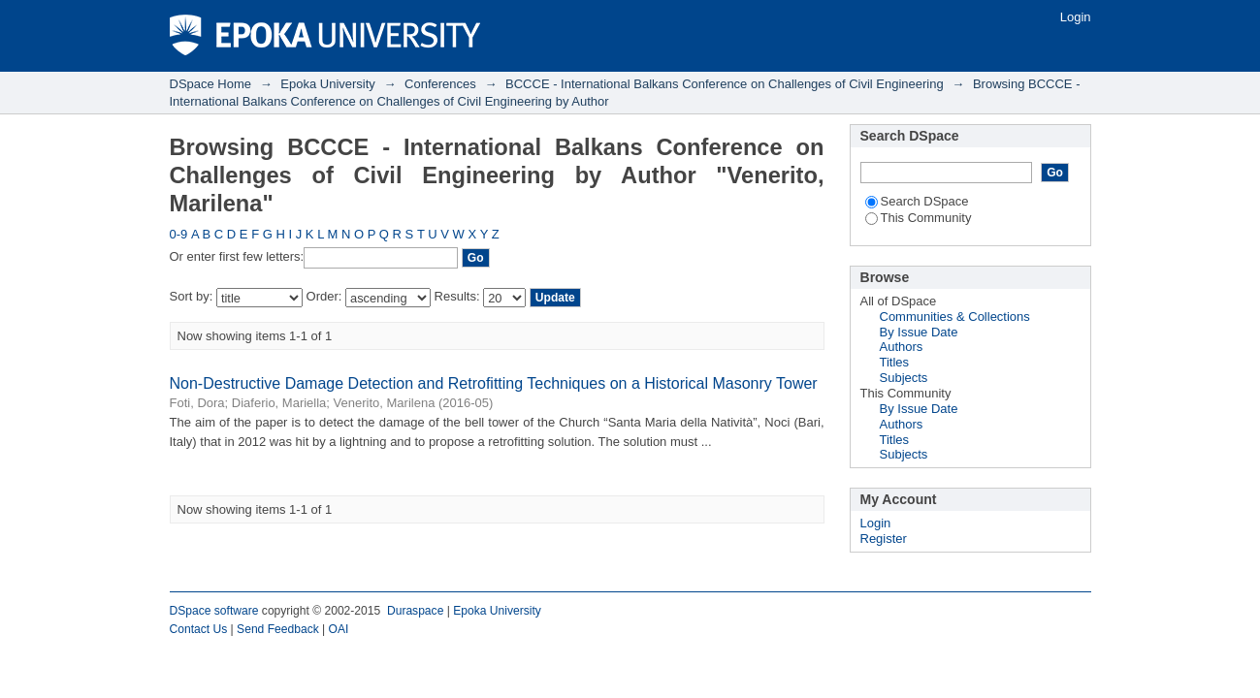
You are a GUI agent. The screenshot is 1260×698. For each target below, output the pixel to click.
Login (1075, 17)
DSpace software (214, 611)
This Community (918, 217)
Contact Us (199, 629)
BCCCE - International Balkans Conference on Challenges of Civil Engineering (724, 84)
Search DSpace (917, 201)
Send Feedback (278, 629)
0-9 (179, 234)
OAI (339, 629)
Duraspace (415, 611)
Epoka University (327, 84)
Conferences (440, 84)
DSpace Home (211, 84)
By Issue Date (919, 332)
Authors (901, 346)
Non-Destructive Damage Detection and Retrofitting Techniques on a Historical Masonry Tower (494, 383)
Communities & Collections (955, 316)
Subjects (904, 377)
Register (883, 538)
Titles (895, 362)
